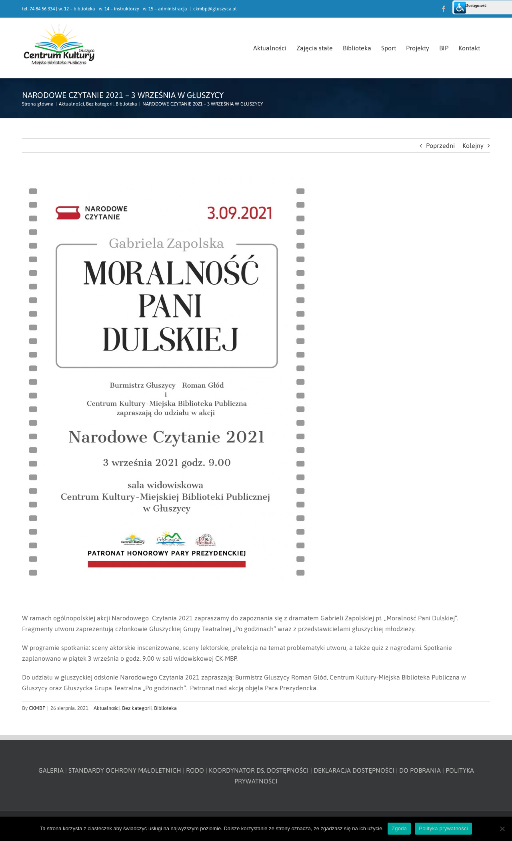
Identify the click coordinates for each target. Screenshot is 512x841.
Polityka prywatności (443, 828)
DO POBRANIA (420, 770)
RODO (195, 770)
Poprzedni (440, 145)
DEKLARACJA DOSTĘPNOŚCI (354, 770)
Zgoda (399, 828)
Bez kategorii (137, 708)
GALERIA (51, 770)
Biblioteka (165, 708)
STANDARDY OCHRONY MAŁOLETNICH (124, 770)
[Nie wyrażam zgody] (502, 829)
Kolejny (473, 145)
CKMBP (37, 708)
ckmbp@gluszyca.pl (215, 9)
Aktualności (107, 708)
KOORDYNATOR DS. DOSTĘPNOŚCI (259, 770)
